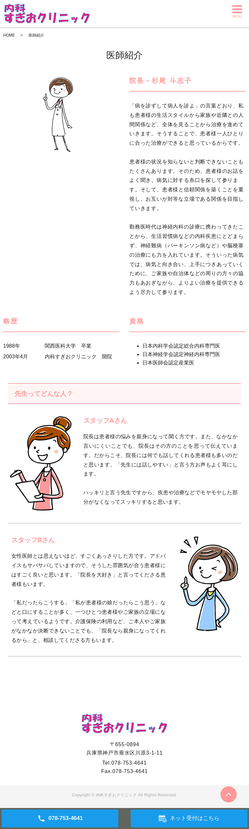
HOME (9, 35)
